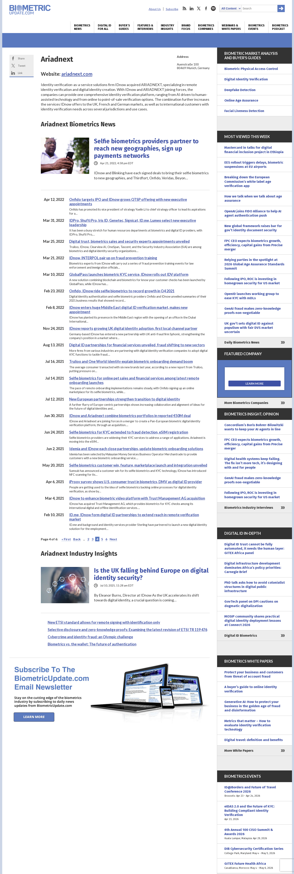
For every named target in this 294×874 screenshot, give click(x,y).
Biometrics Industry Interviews (248, 508)
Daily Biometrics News (241, 342)
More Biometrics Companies (246, 403)
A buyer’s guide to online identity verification (250, 689)
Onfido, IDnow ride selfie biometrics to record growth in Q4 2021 (121, 291)
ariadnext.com (76, 74)
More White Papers (238, 750)
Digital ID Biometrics (240, 635)
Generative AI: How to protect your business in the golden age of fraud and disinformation (252, 706)
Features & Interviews (145, 27)
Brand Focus (186, 27)
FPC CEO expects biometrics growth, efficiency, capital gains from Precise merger (253, 245)
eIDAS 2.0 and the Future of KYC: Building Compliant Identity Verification (254, 812)
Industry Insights (167, 27)
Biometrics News (82, 27)
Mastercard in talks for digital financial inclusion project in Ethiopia (254, 149)
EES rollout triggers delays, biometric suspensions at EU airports (253, 164)
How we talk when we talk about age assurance (253, 198)
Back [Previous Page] (77, 539)
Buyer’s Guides (124, 27)
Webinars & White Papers (231, 27)
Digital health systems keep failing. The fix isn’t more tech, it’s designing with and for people (253, 463)
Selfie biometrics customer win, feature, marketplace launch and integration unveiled (138, 465)
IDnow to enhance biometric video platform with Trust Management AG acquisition (137, 498)
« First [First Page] (66, 539)
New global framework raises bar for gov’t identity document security (253, 228)
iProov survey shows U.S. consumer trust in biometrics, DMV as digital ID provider (135, 482)
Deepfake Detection (240, 90)
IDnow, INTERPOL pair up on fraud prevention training (113, 258)
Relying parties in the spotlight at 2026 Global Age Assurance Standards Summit (254, 264)
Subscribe (172, 9)
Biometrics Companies (206, 27)
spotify (213, 8)
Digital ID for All (104, 27)
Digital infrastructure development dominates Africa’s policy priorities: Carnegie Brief (252, 567)
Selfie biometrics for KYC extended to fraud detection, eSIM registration (128, 432)
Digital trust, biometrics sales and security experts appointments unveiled (129, 241)
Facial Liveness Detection (244, 111)
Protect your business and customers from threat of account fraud (253, 674)
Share (21, 58)
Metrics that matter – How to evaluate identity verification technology (247, 725)
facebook (206, 8)
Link (20, 73)
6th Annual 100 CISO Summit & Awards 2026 (254, 834)
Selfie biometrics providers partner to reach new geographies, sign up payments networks (146, 148)
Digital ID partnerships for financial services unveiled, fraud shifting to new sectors (137, 345)
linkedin (191, 8)
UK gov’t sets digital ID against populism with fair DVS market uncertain (248, 327)
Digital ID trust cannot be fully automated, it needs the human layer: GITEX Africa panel (254, 548)
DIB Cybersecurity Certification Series (254, 851)
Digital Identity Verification (246, 79)
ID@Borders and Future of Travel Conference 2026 (254, 791)
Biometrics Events (256, 27)
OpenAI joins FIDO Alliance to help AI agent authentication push (252, 213)
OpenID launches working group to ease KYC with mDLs (251, 296)
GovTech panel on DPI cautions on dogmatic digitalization (251, 603)
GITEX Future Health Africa (254, 866)
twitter (198, 8)
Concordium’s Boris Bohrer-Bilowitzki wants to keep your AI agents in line (253, 427)
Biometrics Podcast (280, 27)
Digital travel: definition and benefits (253, 740)
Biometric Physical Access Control (251, 69)
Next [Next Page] (113, 539)
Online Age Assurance (241, 100)
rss (184, 8)
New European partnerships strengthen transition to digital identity (124, 399)
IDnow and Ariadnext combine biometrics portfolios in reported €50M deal (130, 415)
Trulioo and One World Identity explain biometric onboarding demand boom (131, 361)
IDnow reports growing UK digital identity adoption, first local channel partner (133, 328)
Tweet (21, 65)
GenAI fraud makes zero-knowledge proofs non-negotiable (252, 310)
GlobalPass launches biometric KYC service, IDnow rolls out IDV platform (128, 274)
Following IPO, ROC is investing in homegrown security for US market (252, 281)
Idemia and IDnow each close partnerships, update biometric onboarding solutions (136, 448)
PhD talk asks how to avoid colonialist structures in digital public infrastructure (254, 586)
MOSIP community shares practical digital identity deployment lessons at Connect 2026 (252, 620)
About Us (155, 9)
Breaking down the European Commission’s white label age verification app (247, 181)
